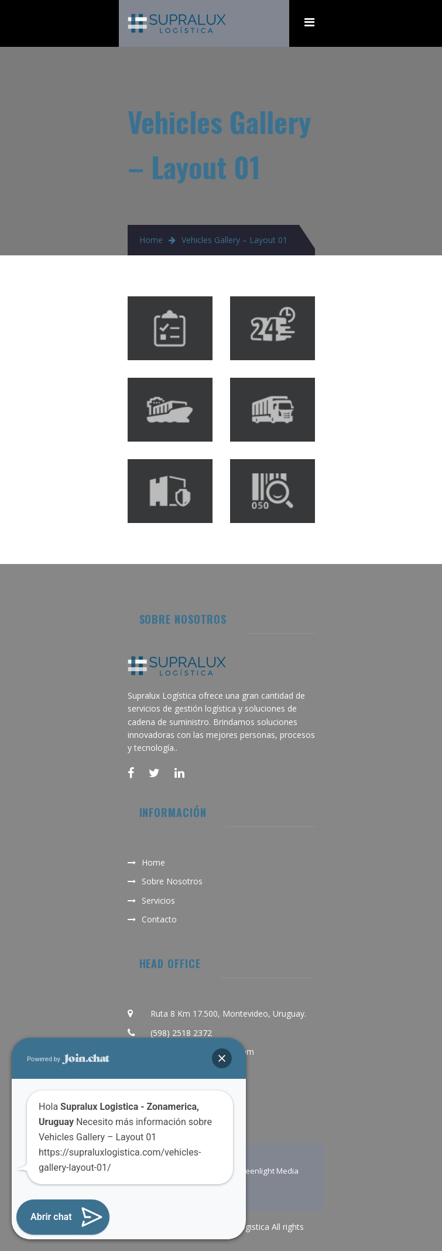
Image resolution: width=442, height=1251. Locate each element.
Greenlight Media (268, 1170)
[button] (222, 1058)
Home (151, 239)
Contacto (159, 919)
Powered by (68, 1059)
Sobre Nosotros (172, 881)
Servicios (158, 900)
